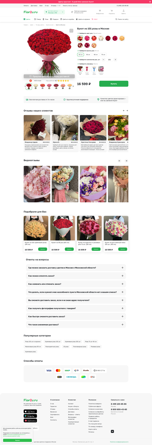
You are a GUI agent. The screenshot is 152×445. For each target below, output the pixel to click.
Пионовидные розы (79, 346)
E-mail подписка (94, 421)
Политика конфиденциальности (119, 441)
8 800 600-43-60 (119, 409)
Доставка (34, 5)
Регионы (91, 432)
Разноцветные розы (52, 346)
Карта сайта (93, 429)
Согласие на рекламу (96, 409)
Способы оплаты (73, 409)
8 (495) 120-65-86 (122, 5)
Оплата (26, 5)
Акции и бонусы (73, 406)
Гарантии (53, 406)
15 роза (65, 346)
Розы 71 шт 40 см (91, 341)
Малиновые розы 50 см (33, 346)
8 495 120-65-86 (118, 404)
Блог (41, 5)
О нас (47, 5)
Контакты (53, 420)
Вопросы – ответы (74, 414)
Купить (114, 84)
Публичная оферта (95, 406)
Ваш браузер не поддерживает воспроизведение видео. (37, 184)
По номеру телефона (95, 426)
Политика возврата (95, 403)
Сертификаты (54, 414)
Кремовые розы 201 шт (72, 341)
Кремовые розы (30, 351)
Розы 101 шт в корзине (32, 341)
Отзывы (55, 6)
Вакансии (53, 412)
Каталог (70, 403)
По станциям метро (95, 424)
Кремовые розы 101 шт (52, 341)
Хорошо (17, 440)
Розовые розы (95, 346)
